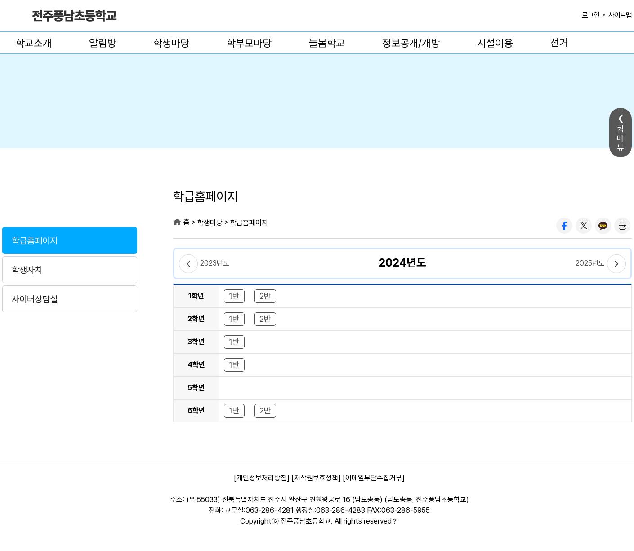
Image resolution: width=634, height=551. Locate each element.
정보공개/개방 (411, 43)
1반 (234, 296)
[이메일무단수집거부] (374, 478)
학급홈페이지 (35, 241)
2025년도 (590, 263)
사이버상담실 (35, 299)
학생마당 (171, 43)
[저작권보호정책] (316, 478)
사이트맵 (620, 15)
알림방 (102, 43)
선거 (559, 42)
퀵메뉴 (620, 138)
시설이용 (495, 43)
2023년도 (214, 263)
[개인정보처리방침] (262, 478)
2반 (265, 296)
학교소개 (34, 43)
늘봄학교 (327, 43)
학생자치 (27, 270)
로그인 (590, 15)
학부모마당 (249, 43)
